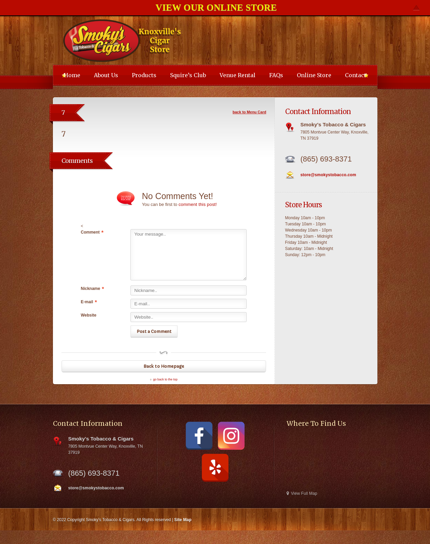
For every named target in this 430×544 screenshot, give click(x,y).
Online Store (314, 75)
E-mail (89, 302)
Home (72, 75)
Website (89, 315)
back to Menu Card (249, 112)
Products (144, 75)
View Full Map (302, 493)
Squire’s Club (188, 75)
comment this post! (197, 204)
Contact (355, 75)
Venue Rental (237, 75)
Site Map (182, 519)
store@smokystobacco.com (328, 174)
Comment (92, 232)
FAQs (276, 75)
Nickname (92, 289)
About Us (106, 75)
